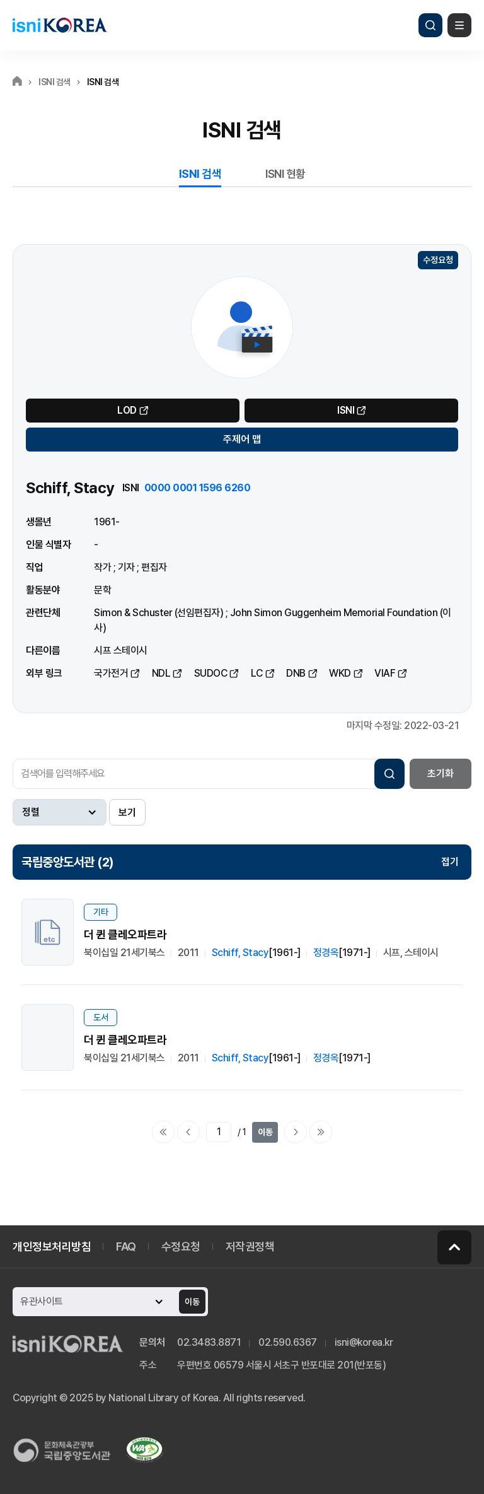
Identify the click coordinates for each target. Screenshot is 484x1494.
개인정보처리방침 (52, 1246)
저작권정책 (250, 1246)
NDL (161, 673)
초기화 (440, 773)
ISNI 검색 (200, 173)
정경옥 (326, 953)
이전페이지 (188, 1132)
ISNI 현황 (285, 173)
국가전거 (111, 673)
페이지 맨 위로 (454, 1247)
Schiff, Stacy (240, 953)
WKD (340, 673)
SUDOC (211, 673)
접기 (450, 862)
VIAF (384, 673)
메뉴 (459, 25)
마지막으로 (320, 1132)
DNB (296, 673)
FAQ (126, 1246)
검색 (430, 25)
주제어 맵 (242, 439)
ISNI (345, 410)
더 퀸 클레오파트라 (125, 934)
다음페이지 (295, 1132)
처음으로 (163, 1132)
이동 (265, 1132)
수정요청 (438, 260)
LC (257, 673)
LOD (127, 410)
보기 (127, 813)
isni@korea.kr (364, 1342)
